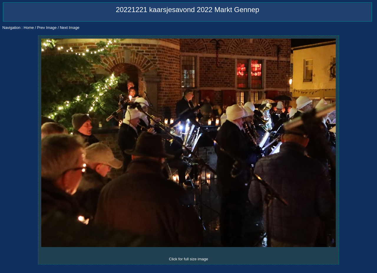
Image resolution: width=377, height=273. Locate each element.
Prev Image (47, 27)
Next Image (69, 27)
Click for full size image (188, 259)
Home (29, 27)
